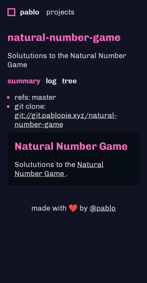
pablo (29, 12)
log (51, 80)
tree (69, 80)
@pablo (103, 208)
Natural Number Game (59, 169)
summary (23, 80)
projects (60, 12)
